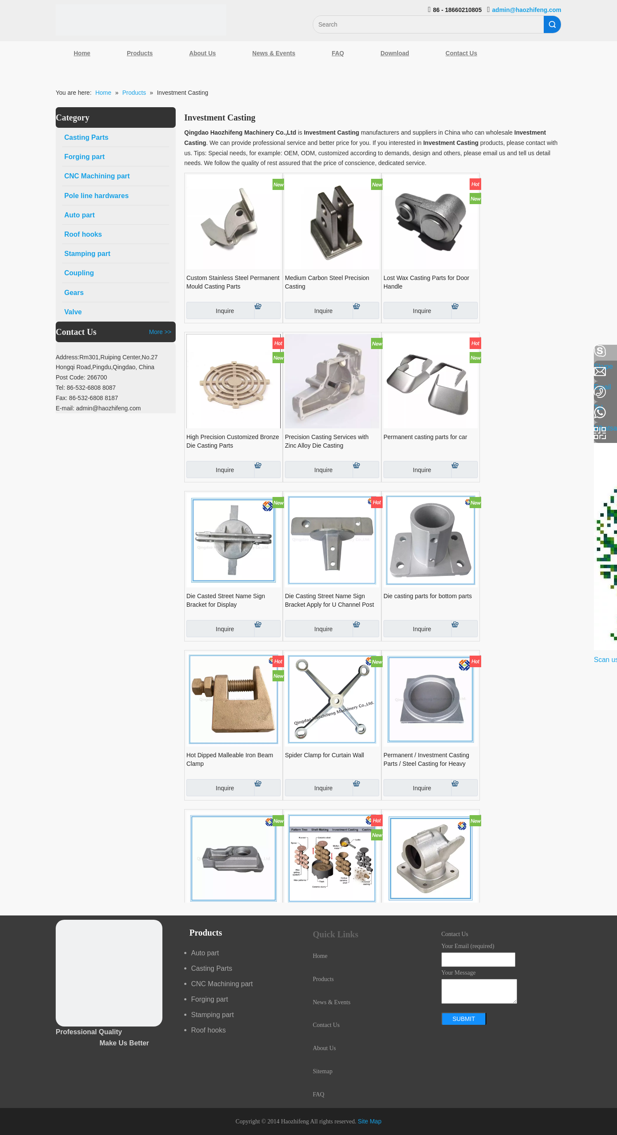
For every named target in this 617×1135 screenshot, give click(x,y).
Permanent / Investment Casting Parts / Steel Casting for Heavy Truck (426, 760)
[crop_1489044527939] (109, 973)
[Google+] (10, 396)
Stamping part (212, 1014)
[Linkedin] (10, 374)
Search (552, 24)
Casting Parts (211, 968)
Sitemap (322, 1071)
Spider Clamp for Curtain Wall (324, 755)
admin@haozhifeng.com (526, 9)
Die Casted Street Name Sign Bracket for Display (225, 600)
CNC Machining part (222, 983)
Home (82, 53)
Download (394, 53)
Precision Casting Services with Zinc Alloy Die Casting (326, 441)
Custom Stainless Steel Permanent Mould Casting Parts (232, 282)
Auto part (205, 953)
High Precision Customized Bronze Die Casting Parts (232, 441)
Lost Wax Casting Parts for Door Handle (426, 282)
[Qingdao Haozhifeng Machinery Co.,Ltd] (141, 20)
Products (140, 53)
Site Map (369, 1121)
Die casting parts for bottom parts (427, 596)
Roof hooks (208, 1030)
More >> (160, 332)
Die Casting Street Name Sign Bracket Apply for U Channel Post (329, 600)
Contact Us (461, 53)
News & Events (273, 53)
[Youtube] (10, 419)
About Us (202, 53)
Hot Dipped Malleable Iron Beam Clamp (229, 759)
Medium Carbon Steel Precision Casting (327, 282)
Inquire (210, 310)
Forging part (209, 999)
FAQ (338, 53)
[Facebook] (10, 351)
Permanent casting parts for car (425, 437)
